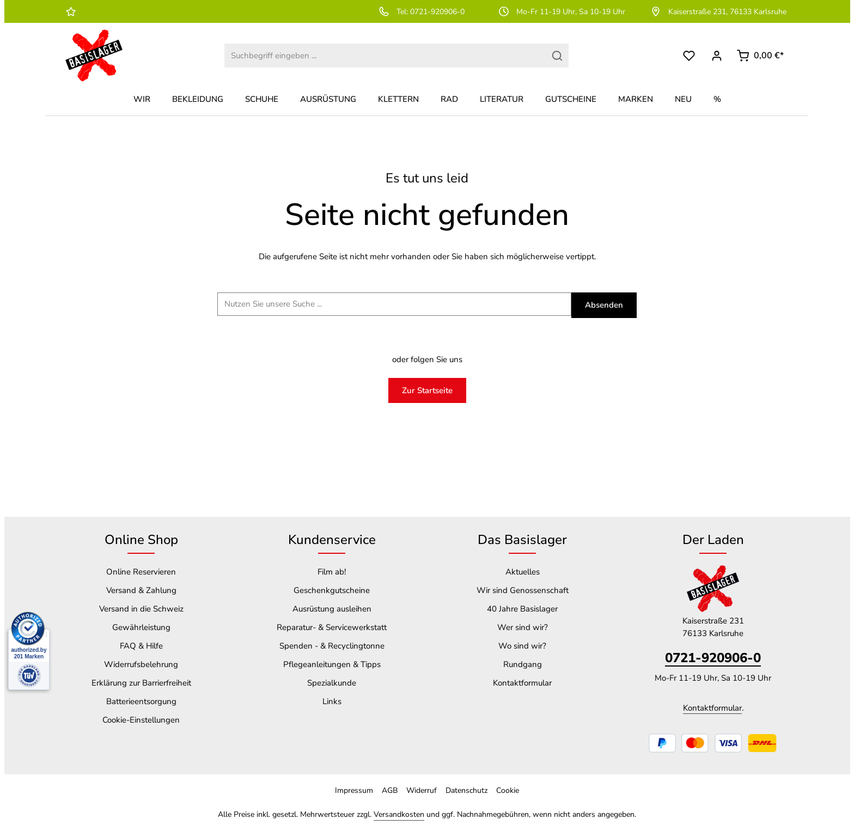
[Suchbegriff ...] (394, 304)
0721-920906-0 (713, 658)
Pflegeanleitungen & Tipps (332, 664)
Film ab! (332, 571)
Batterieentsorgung (141, 701)
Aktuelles (522, 571)
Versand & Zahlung (141, 590)
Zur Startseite (427, 390)
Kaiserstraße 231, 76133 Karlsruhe (718, 11)
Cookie (507, 790)
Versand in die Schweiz (141, 608)
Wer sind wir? (522, 627)
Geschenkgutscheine (332, 590)
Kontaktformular (522, 682)
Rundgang (522, 664)
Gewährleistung (141, 627)
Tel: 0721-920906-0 (421, 11)
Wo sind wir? (522, 645)
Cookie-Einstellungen (141, 719)
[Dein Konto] (716, 56)
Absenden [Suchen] (604, 305)
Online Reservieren (141, 571)
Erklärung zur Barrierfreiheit (141, 682)
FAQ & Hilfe (141, 645)
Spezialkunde (331, 682)
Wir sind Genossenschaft (523, 590)
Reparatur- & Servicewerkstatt (332, 627)
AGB (390, 790)
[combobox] (385, 56)
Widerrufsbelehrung (141, 664)
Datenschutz (466, 790)
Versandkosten (399, 814)
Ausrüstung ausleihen (331, 608)
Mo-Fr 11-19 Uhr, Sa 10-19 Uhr (561, 11)
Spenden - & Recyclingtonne (332, 645)
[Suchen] (557, 56)
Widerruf (421, 790)
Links (331, 701)
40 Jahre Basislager (522, 608)
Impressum (354, 790)
